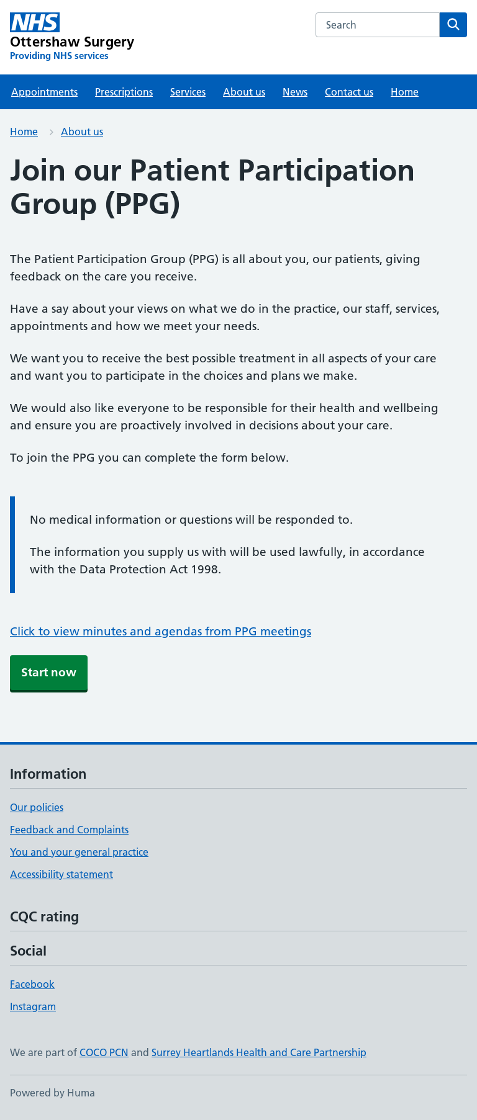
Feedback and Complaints (69, 829)
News (295, 92)
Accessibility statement (61, 874)
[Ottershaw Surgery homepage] (72, 37)
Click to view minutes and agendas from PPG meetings (160, 631)
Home (405, 92)
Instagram (33, 1006)
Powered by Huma (52, 1092)
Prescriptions (124, 92)
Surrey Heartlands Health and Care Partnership (259, 1052)
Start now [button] (48, 672)
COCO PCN (104, 1052)
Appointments (44, 92)
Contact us (349, 92)
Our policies (36, 807)
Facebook (32, 984)
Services (188, 92)
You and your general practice (79, 852)
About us (244, 92)
